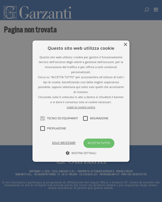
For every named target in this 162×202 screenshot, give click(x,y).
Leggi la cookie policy (81, 107)
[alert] (81, 101)
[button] (81, 101)
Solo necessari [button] (64, 143)
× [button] (125, 45)
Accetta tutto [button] (99, 143)
